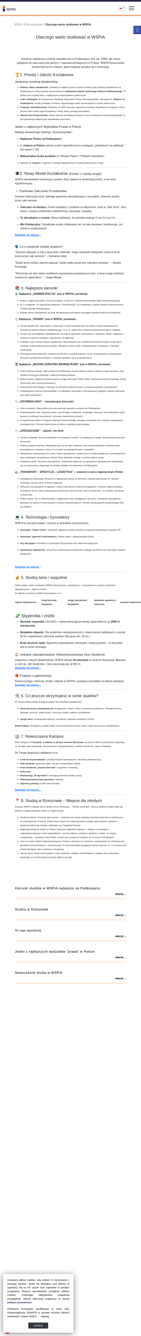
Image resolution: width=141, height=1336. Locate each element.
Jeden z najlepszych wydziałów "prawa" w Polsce (55, 951)
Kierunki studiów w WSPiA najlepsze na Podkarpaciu (57, 888)
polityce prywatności (19, 1302)
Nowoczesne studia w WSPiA (38, 972)
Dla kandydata (34, 24)
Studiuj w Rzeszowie (31, 909)
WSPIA (18, 24)
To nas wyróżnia (28, 930)
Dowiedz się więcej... (28, 235)
